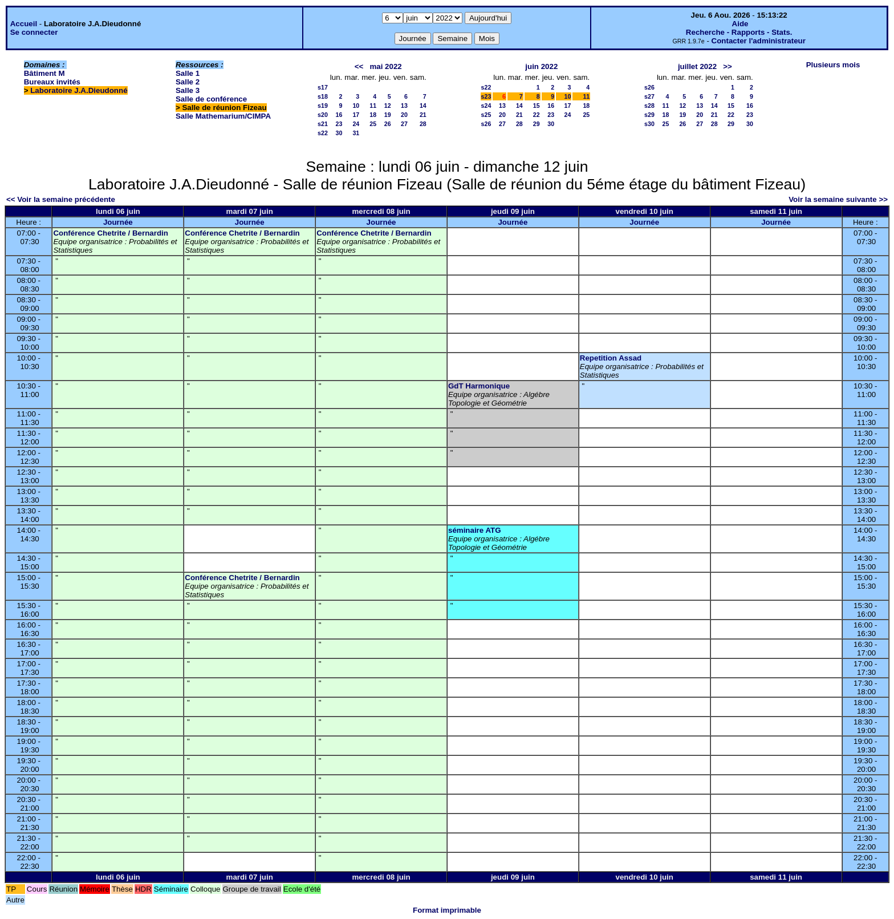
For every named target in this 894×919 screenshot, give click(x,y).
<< (359, 66)
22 (536, 114)
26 (387, 123)
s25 (486, 114)
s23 (486, 96)
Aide (740, 23)
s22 (323, 132)
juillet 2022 (697, 66)
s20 (323, 114)
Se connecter (34, 32)
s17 (323, 87)
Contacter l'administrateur (759, 41)
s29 (649, 114)
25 (372, 123)
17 (355, 114)
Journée (118, 222)
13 (404, 105)
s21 (323, 123)
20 (404, 114)
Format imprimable (447, 910)
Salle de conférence (211, 99)
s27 (649, 96)
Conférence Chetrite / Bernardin (110, 233)
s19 (323, 105)
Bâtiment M (44, 73)
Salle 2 (188, 82)
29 (536, 123)
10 (355, 105)
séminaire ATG (474, 530)
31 (355, 132)
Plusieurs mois (833, 64)
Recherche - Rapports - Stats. (739, 32)
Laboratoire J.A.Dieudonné (78, 90)
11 (372, 105)
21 (423, 114)
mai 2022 (385, 66)
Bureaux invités (52, 82)
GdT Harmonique (479, 386)
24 (355, 123)
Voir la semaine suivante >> (838, 199)
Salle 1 (188, 73)
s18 (323, 96)
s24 (486, 105)
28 (423, 123)
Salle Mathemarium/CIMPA (223, 116)
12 (387, 105)
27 (404, 123)
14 (423, 105)
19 (387, 114)
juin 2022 (541, 66)
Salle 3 (188, 90)
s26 (486, 123)
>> (727, 66)
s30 (649, 123)
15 (536, 105)
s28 (649, 105)
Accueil (23, 23)
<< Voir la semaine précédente (60, 199)
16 (338, 114)
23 (338, 123)
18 (372, 114)
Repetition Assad (610, 358)
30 (338, 132)
